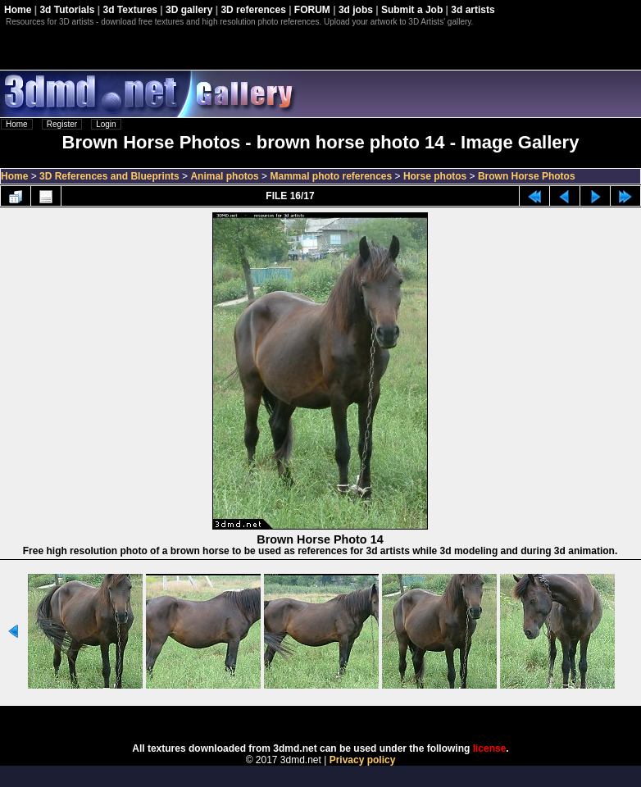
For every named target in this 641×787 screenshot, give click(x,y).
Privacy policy (363, 760)
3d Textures (130, 10)
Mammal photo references (331, 176)
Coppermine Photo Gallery (341, 719)
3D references (252, 10)
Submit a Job (412, 10)
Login (106, 124)
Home (17, 10)
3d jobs (356, 10)
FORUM (312, 10)
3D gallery (189, 10)
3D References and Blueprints (109, 176)
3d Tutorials (66, 10)
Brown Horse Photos (526, 176)
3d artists (472, 10)
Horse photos (434, 176)
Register (62, 124)
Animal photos (224, 176)
